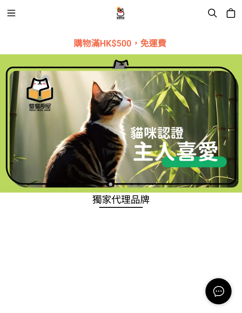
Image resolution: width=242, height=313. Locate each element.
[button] (103, 184)
